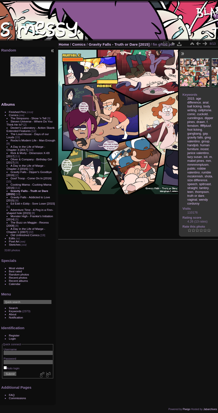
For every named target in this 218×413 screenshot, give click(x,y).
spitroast (205, 184)
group (206, 141)
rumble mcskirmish (199, 174)
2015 (190, 98)
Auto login (11, 368)
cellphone (204, 110)
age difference (194, 100)
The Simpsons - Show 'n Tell (29, 118)
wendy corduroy (197, 201)
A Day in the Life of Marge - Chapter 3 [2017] (26, 148)
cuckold (202, 114)
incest (205, 149)
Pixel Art (14, 241)
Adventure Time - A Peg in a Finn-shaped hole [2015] (30, 211)
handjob (193, 145)
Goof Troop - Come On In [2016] (31, 178)
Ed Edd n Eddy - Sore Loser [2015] (33, 203)
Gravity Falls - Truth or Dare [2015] (119, 44)
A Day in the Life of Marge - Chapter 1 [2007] (26, 230)
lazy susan (194, 157)
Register (14, 335)
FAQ (12, 394)
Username (10, 349)
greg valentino (199, 139)
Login (12, 338)
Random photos (19, 274)
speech (192, 184)
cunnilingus (195, 118)
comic (191, 114)
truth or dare (195, 196)
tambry (204, 188)
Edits (12, 238)
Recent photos (18, 277)
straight (192, 188)
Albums (8, 104)
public (191, 168)
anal (206, 102)
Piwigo (186, 409)
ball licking (194, 106)
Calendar (15, 283)
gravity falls (195, 137)
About (12, 314)
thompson (202, 192)
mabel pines (195, 161)
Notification (16, 317)
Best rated (15, 271)
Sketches (15, 244)
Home (64, 44)
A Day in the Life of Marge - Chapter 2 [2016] (26, 167)
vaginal (192, 199)
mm (208, 161)
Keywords (15, 311)
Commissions (17, 398)
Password (10, 358)
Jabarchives (210, 409)
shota (208, 176)
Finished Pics (17, 111)
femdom (193, 126)
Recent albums (18, 280)
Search (13, 308)
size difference (197, 180)
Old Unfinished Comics (25, 235)
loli (206, 157)
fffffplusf (205, 126)
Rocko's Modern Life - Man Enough (33, 140)
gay (205, 133)
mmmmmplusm (198, 164)
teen (190, 192)
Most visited (16, 268)
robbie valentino (196, 170)
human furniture (198, 147)
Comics (13, 115)
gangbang (194, 133)
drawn (200, 122)
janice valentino (198, 153)
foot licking (194, 129)
